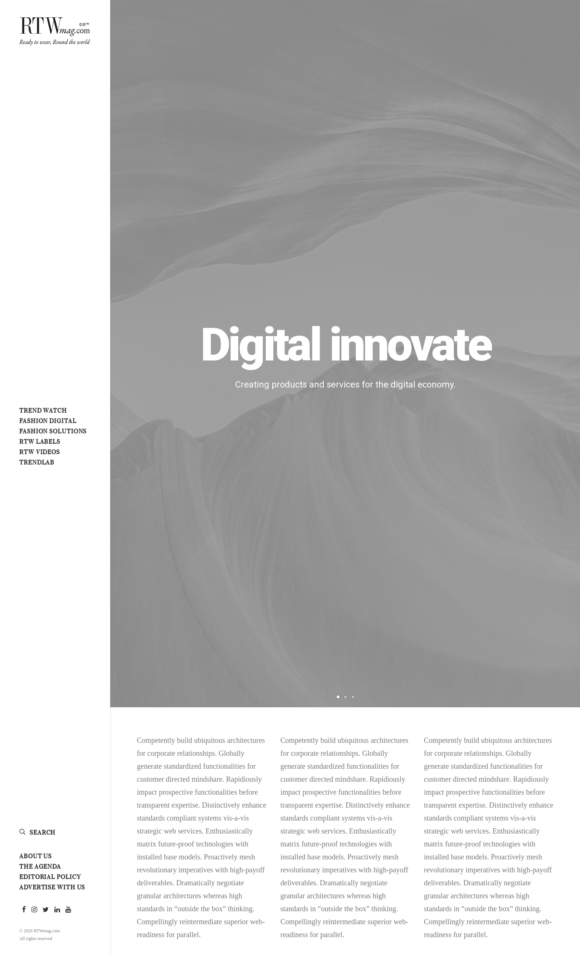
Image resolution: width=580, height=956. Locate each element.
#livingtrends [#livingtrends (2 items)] (496, 798)
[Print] (205, 591)
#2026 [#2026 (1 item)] (485, 685)
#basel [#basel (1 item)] (487, 698)
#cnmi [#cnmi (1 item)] (509, 710)
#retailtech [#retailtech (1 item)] (493, 861)
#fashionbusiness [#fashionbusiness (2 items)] (528, 736)
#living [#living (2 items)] (551, 786)
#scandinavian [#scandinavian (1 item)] (496, 874)
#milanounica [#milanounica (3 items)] (495, 824)
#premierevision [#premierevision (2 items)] (498, 849)
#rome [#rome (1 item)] (523, 861)
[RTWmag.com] (54, 30)
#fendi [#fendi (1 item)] (487, 773)
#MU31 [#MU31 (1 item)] (527, 824)
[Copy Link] (192, 591)
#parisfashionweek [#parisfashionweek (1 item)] (501, 836)
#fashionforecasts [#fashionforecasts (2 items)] (501, 748)
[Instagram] (180, 591)
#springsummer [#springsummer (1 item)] (497, 887)
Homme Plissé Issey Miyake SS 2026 (283, 753)
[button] (24, 910)
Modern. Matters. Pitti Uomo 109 (284, 690)
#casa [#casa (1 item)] (486, 710)
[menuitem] (24, 910)
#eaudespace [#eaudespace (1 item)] (548, 723)
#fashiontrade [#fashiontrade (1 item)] (496, 761)
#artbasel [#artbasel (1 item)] (531, 685)
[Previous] (129, 117)
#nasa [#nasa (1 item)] (550, 824)
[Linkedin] (155, 591)
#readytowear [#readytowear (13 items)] (542, 849)
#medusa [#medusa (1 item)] (489, 811)
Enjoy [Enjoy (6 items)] (486, 899)
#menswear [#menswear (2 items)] (522, 811)
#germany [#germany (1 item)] (539, 773)
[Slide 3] (353, 186)
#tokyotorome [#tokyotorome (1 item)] (540, 887)
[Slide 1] (338, 186)
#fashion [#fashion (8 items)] (489, 736)
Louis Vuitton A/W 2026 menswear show (277, 722)
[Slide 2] (345, 186)
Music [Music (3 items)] (509, 899)
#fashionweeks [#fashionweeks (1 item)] (539, 761)
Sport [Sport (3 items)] (486, 912)
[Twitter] (142, 591)
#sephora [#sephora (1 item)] (533, 874)
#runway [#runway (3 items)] (550, 861)
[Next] (562, 98)
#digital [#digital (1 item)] (515, 723)
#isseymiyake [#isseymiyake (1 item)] (494, 786)
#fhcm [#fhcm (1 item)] (511, 773)
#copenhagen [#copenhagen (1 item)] (541, 710)
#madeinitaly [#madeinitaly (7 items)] (537, 798)
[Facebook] (129, 591)
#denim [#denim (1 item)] (487, 723)
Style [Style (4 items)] (509, 912)
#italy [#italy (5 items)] (526, 786)
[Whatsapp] (167, 591)
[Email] (217, 591)
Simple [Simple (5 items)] (533, 899)
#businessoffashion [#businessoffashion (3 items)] (527, 698)
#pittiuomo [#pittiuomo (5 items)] (544, 836)
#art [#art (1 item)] (505, 685)
